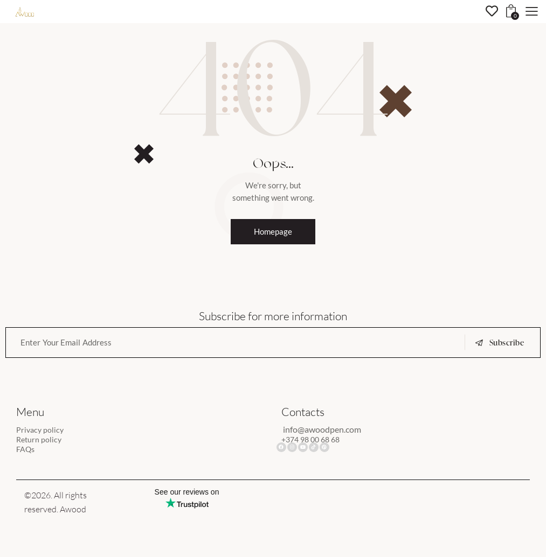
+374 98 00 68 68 (313, 440)
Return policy (40, 440)
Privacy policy (41, 430)
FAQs (26, 450)
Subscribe (506, 343)
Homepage (273, 232)
